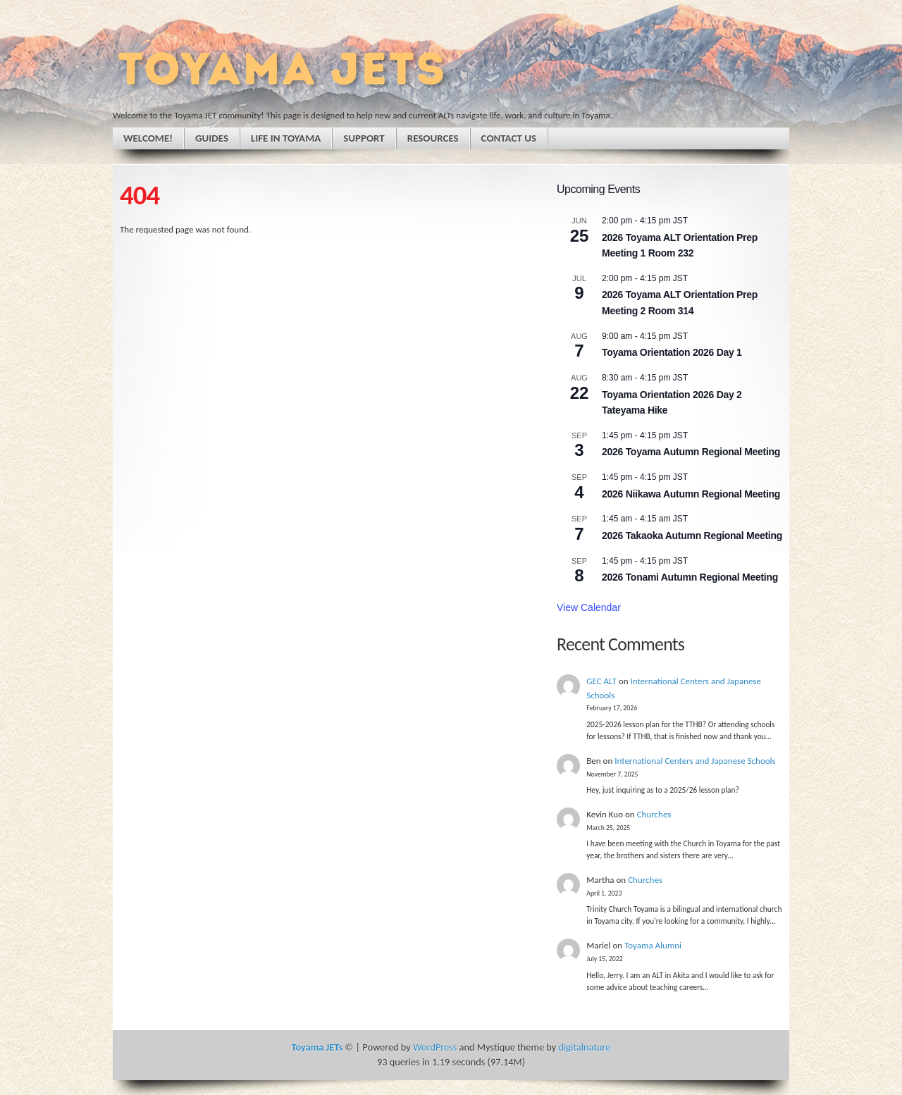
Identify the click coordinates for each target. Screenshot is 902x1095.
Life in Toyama (286, 138)
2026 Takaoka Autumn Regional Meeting (692, 535)
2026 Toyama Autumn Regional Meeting (691, 451)
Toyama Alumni (652, 945)
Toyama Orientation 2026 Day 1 (672, 352)
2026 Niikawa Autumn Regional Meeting (691, 494)
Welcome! (148, 138)
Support (363, 138)
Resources (433, 138)
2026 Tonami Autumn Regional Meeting (690, 577)
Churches (654, 814)
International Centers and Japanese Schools (694, 760)
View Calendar (589, 607)
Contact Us (508, 138)
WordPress (435, 1047)
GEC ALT (601, 681)
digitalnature (584, 1047)
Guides (211, 138)
